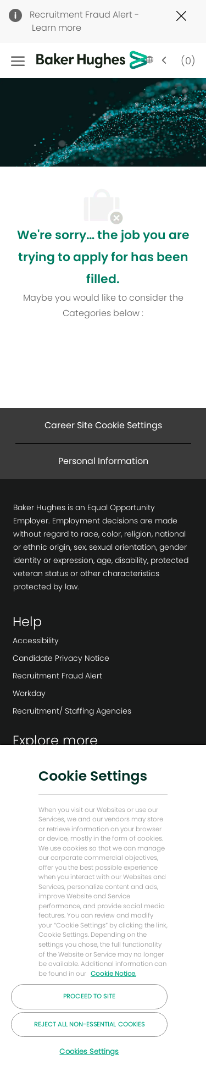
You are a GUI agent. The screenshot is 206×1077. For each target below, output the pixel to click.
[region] (103, 910)
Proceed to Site (89, 996)
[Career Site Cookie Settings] (103, 425)
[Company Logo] (75, 60)
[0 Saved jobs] (186, 60)
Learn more (56, 27)
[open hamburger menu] (18, 60)
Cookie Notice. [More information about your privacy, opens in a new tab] (113, 973)
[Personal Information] (103, 461)
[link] (72, 640)
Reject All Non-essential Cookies (89, 1024)
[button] (156, 60)
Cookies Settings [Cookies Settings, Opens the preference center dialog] (89, 1051)
